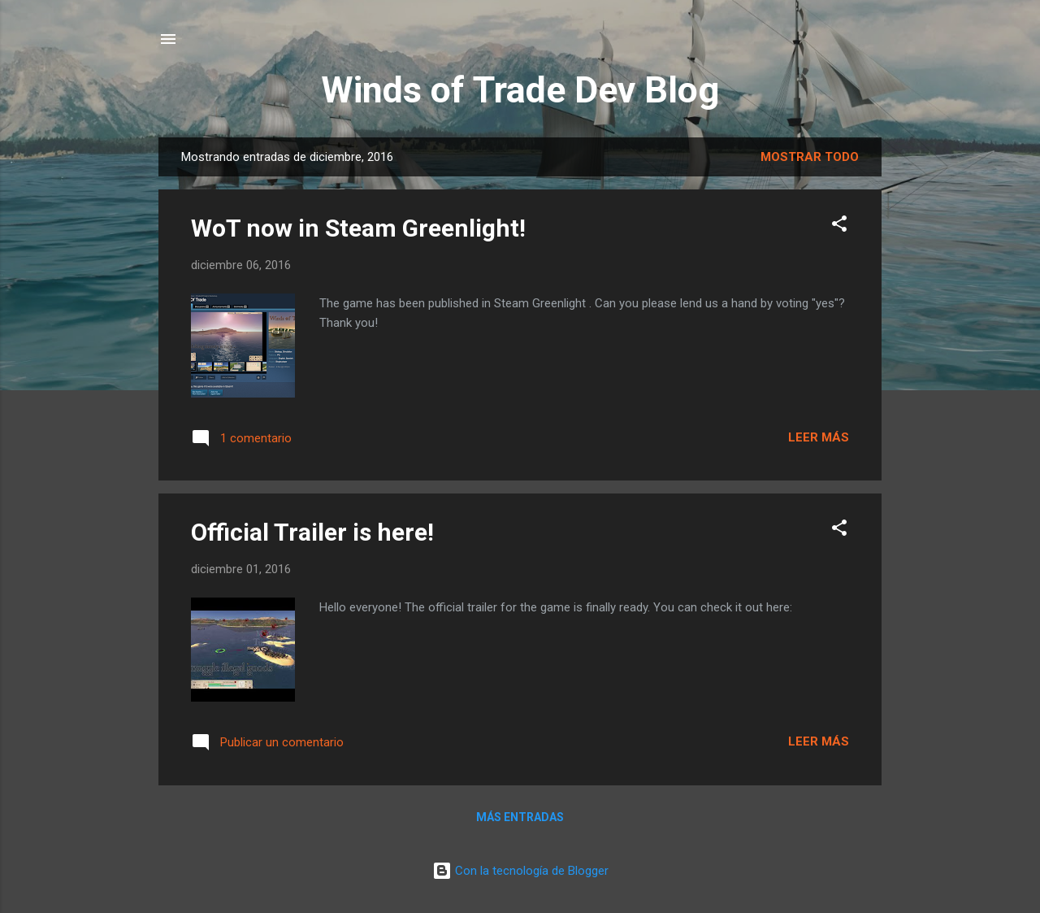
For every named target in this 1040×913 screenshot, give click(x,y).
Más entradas (520, 817)
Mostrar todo (809, 157)
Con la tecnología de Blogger (520, 870)
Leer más (818, 437)
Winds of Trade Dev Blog (520, 89)
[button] (839, 226)
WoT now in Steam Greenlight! (358, 228)
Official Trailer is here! (312, 532)
